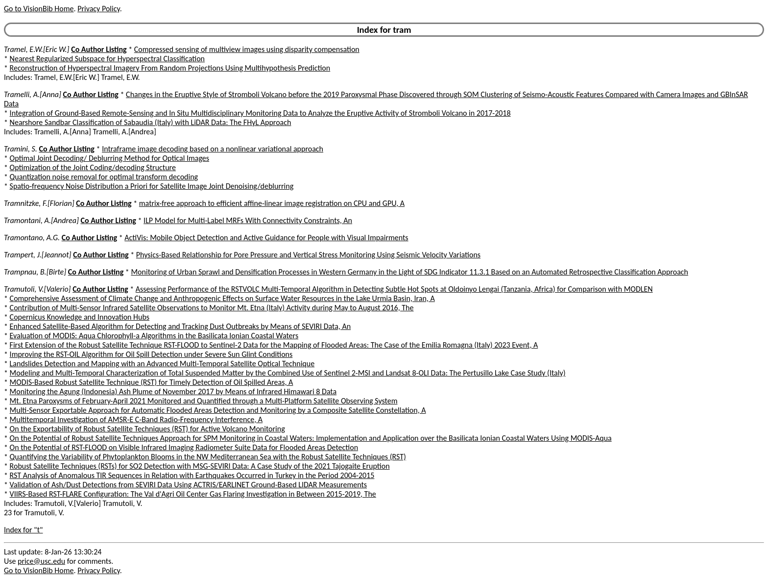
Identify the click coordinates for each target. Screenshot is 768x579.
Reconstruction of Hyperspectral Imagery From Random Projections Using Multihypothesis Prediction (170, 68)
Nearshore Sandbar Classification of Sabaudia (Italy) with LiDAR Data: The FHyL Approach (150, 122)
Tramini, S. (20, 148)
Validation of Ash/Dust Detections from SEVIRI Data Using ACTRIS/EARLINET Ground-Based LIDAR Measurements (188, 484)
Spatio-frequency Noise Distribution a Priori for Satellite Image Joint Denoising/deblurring (152, 186)
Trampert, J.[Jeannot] (38, 254)
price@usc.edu (41, 561)
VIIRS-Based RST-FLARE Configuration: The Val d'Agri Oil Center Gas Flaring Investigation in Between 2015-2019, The (193, 494)
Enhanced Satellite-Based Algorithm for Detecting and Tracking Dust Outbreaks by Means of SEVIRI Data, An (180, 326)
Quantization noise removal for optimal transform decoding (104, 176)
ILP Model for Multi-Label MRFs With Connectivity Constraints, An (248, 220)
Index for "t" (23, 529)
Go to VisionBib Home (38, 8)
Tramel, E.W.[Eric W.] (37, 49)
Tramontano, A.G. (32, 237)
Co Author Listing (98, 49)
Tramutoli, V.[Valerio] (37, 289)
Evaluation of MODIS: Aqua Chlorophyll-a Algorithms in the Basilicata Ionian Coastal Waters (154, 335)
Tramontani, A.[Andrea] (41, 220)
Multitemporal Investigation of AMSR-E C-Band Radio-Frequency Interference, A (136, 419)
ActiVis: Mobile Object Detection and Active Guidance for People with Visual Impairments (266, 237)
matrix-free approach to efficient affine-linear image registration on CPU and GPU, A (272, 203)
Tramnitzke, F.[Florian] (39, 203)
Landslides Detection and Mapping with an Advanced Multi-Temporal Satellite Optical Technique (162, 363)
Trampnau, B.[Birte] (35, 272)
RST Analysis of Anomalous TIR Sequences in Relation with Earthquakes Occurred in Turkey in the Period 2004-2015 (192, 475)
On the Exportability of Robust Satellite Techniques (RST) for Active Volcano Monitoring (147, 428)
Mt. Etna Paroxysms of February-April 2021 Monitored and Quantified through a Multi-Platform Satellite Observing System (204, 400)
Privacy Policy (98, 8)
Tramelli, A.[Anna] (32, 94)
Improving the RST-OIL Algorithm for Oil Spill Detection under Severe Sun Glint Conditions (151, 354)
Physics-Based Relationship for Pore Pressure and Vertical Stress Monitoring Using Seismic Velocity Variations (308, 254)
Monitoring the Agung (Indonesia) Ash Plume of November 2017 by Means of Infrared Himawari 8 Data (173, 391)
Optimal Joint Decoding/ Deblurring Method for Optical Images (109, 158)
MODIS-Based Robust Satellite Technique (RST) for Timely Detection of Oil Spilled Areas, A (151, 382)
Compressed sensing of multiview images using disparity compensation (247, 49)
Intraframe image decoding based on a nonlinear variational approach (212, 148)
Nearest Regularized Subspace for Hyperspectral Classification (107, 58)
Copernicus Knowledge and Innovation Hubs (79, 317)
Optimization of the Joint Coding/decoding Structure (93, 167)
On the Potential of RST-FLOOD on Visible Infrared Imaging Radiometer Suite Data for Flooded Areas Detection (184, 447)
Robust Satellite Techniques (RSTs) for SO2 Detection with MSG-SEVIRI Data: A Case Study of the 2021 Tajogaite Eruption (200, 466)
